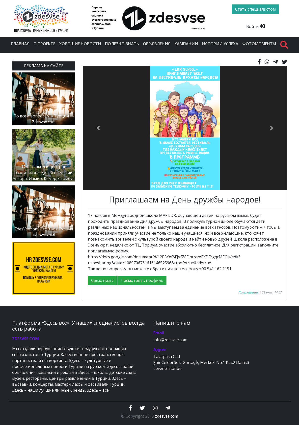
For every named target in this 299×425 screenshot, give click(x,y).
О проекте (44, 43)
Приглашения (248, 292)
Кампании (186, 43)
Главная (20, 43)
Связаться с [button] (102, 280)
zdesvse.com (166, 416)
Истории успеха (220, 43)
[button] (98, 128)
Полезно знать (122, 43)
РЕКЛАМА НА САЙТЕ (43, 65)
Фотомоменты (259, 43)
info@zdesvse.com (170, 339)
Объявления (156, 43)
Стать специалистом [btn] (255, 9)
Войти (255, 26)
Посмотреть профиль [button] (142, 280)
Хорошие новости (80, 43)
